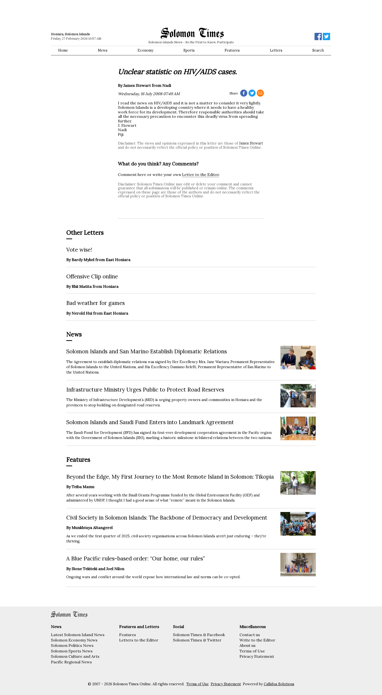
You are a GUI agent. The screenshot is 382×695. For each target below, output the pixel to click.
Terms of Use (252, 651)
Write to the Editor (257, 640)
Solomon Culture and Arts (75, 656)
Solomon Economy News (74, 640)
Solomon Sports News (72, 651)
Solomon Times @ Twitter (197, 640)
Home (63, 50)
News (102, 50)
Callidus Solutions (279, 684)
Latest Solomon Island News (78, 634)
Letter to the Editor (200, 174)
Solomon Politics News (72, 645)
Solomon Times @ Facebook (199, 634)
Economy (145, 50)
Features (232, 50)
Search (318, 50)
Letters (276, 50)
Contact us (249, 634)
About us (247, 645)
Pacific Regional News (71, 661)
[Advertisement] (120, 13)
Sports (189, 50)
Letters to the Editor (138, 640)
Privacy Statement (256, 656)
